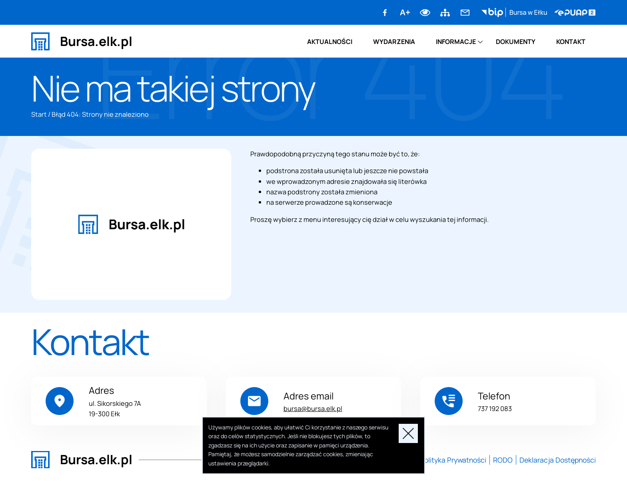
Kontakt (570, 41)
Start (39, 114)
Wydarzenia (394, 41)
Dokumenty (515, 41)
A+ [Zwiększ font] (405, 12)
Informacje (456, 41)
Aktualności (329, 41)
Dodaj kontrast (425, 12)
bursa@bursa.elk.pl (313, 408)
